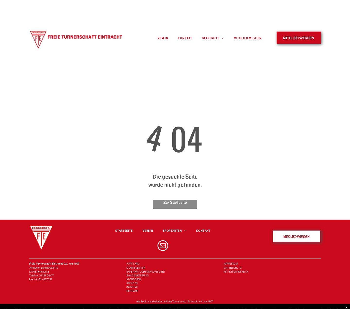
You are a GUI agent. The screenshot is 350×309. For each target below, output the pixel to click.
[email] (163, 246)
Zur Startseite (175, 202)
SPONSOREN (133, 279)
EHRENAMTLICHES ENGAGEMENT (145, 271)
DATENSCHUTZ (233, 267)
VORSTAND (133, 263)
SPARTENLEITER (135, 267)
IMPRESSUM (231, 263)
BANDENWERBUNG (137, 275)
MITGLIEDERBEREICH (236, 271)
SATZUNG (132, 287)
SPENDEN (132, 283)
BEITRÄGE (132, 291)
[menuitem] (163, 38)
